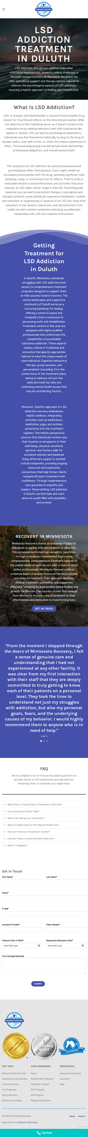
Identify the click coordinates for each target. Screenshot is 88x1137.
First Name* (7, 877)
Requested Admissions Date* (59, 941)
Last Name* (51, 877)
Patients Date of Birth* (13, 941)
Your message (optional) (44, 965)
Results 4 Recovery (28, 1122)
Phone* (5, 893)
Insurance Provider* (11, 925)
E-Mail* (5, 909)
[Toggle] (4, 805)
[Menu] (3, 9)
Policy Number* (53, 925)
